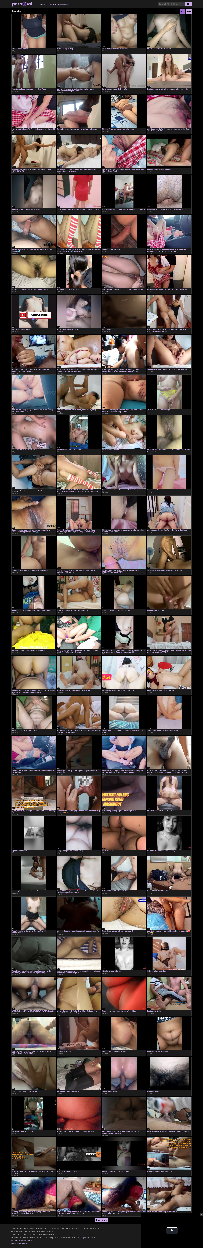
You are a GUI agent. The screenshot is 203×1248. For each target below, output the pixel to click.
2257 (12, 1241)
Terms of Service (26, 1241)
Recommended (64, 4)
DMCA (17, 1241)
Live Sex (52, 4)
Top (182, 12)
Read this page (79, 1238)
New (189, 12)
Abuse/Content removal (19, 1244)
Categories (41, 4)
